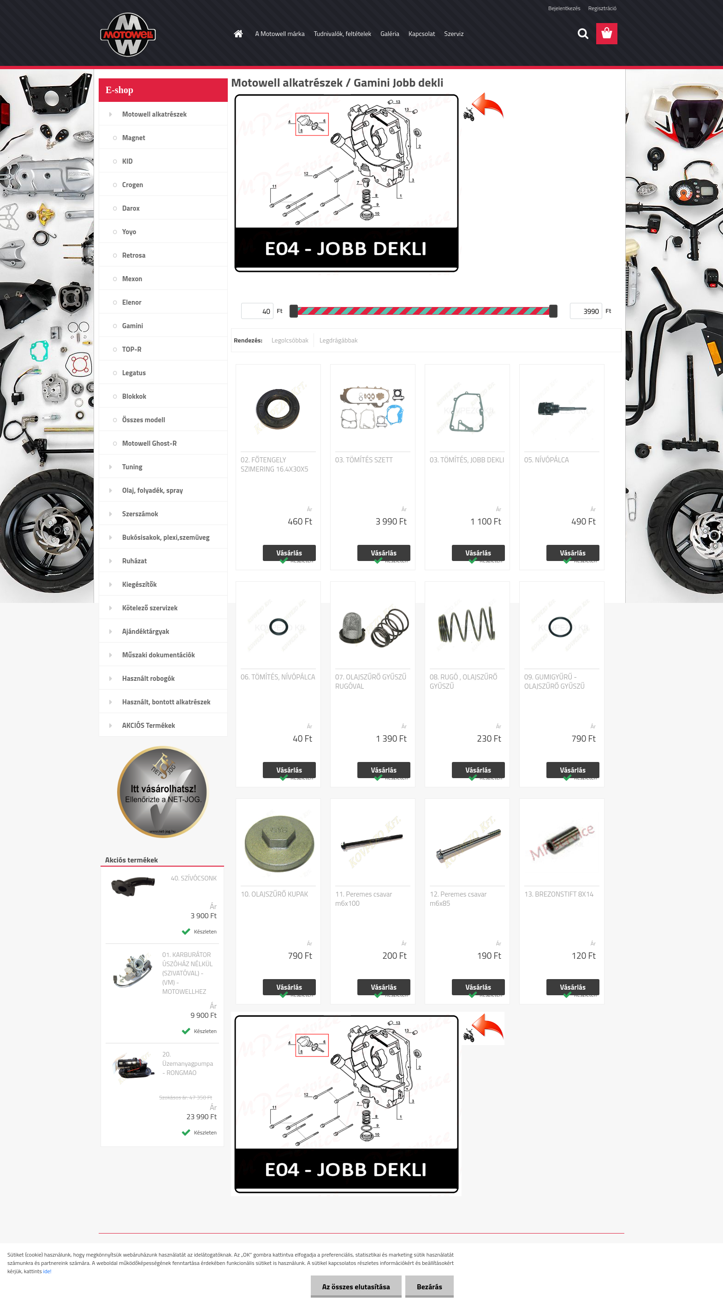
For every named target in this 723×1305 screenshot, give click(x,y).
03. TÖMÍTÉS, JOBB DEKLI (467, 460)
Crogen (132, 184)
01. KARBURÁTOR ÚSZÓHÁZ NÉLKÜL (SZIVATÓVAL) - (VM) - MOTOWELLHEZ (187, 973)
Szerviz (454, 33)
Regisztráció (602, 8)
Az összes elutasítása (356, 1286)
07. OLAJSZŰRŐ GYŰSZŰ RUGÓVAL (370, 682)
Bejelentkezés (564, 8)
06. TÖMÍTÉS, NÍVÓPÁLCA (278, 677)
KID (127, 161)
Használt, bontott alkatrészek (166, 702)
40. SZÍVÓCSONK (194, 878)
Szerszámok (140, 513)
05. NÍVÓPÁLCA (546, 460)
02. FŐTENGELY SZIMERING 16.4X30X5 (274, 464)
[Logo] (162, 34)
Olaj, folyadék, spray (152, 490)
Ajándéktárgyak (145, 631)
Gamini (132, 325)
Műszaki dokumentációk (158, 655)
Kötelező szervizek (150, 607)
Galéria (389, 33)
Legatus (134, 372)
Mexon (132, 278)
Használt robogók (148, 678)
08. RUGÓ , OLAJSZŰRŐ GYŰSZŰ (464, 682)
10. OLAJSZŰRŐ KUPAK (274, 894)
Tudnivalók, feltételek (343, 33)
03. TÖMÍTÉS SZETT (364, 460)
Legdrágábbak (339, 340)
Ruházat (134, 560)
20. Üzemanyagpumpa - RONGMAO (187, 1063)
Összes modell (143, 419)
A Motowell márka (280, 33)
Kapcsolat (422, 33)
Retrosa (134, 255)
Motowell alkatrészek (154, 114)
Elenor (132, 302)
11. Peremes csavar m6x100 (363, 899)
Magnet (133, 137)
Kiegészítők (139, 584)
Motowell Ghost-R (149, 443)
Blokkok (134, 396)
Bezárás (429, 1286)
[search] (582, 33)
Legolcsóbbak (290, 340)
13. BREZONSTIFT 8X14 (558, 894)
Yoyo (129, 231)
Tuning (132, 466)
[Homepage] (238, 33)
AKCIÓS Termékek (148, 725)
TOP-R (132, 349)
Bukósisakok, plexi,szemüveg (165, 537)
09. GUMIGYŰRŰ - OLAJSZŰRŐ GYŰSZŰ (554, 682)
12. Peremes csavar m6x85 (458, 899)
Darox (131, 208)
